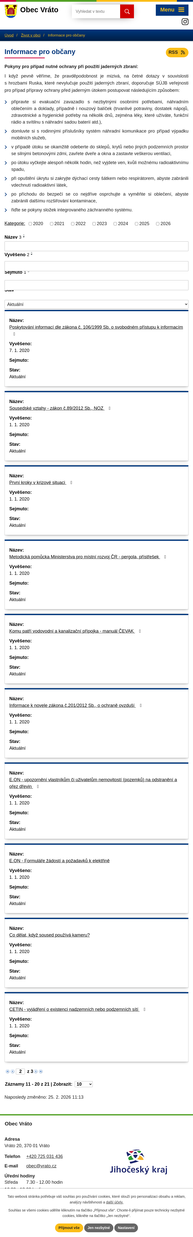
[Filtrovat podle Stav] (96, 304)
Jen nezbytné (99, 1228)
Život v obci (30, 35)
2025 (144, 223)
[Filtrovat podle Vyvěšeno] (96, 266)
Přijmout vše (69, 1228)
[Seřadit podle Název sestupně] (24, 237)
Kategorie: (15, 223)
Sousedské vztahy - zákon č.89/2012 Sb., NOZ (61, 408)
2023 (102, 223)
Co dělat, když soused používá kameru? (49, 935)
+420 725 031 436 (44, 1156)
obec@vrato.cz (41, 1165)
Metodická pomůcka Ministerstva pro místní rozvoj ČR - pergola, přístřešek (88, 556)
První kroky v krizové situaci (41, 482)
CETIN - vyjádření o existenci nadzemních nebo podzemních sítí (78, 1009)
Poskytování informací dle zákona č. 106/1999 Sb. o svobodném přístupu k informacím (96, 330)
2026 (166, 223)
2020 (38, 223)
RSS (177, 52)
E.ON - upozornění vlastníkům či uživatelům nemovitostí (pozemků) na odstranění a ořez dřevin (93, 783)
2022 (81, 223)
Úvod (9, 35)
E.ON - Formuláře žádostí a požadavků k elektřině (59, 860)
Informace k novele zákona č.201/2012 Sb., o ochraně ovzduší (76, 705)
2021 (59, 223)
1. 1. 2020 (19, 424)
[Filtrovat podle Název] (96, 246)
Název (13, 237)
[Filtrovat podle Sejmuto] (96, 285)
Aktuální (17, 376)
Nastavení (126, 1228)
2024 (123, 223)
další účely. (114, 1202)
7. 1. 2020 (19, 350)
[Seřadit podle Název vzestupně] (24, 235)
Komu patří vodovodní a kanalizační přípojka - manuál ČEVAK (76, 631)
